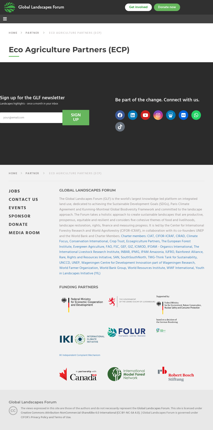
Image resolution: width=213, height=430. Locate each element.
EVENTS (17, 208)
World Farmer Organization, (79, 268)
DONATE (18, 224)
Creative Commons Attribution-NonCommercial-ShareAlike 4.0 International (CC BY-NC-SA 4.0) (80, 412)
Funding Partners (78, 287)
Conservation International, (89, 241)
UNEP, (76, 263)
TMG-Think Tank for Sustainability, (173, 257)
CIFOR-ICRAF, (166, 236)
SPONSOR (20, 216)
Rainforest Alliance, (189, 252)
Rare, (63, 257)
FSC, (117, 247)
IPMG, (136, 252)
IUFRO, (170, 252)
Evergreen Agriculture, (89, 247)
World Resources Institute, (147, 268)
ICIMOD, (141, 247)
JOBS (14, 191)
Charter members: (133, 236)
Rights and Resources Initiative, (90, 257)
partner (32, 33)
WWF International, (181, 268)
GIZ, (131, 247)
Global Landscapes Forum (41, 7)
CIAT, (151, 236)
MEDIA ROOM (24, 233)
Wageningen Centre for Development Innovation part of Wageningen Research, (138, 263)
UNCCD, (65, 263)
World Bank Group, (114, 268)
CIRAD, (181, 236)
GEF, (124, 247)
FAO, (110, 247)
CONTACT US (23, 199)
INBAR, (126, 252)
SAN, (117, 257)
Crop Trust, (118, 241)
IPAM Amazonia (152, 252)
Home (13, 33)
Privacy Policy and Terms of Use (51, 417)
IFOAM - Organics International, (170, 247)
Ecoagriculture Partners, (143, 241)
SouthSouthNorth (133, 257)
